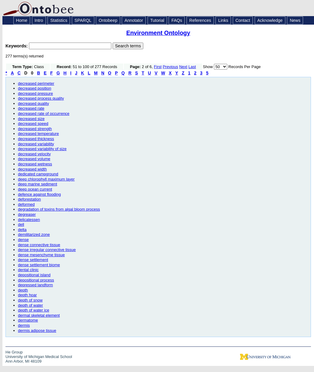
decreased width (32, 169)
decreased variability (36, 144)
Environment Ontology (158, 32)
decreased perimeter (36, 83)
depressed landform (35, 285)
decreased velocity (34, 154)
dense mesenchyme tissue (41, 255)
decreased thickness (36, 138)
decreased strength (35, 128)
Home (21, 20)
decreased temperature (38, 133)
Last (192, 66)
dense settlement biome (39, 265)
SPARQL (83, 20)
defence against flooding (39, 194)
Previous (170, 66)
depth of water (30, 305)
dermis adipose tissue (37, 330)
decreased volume (34, 159)
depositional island (34, 275)
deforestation (29, 199)
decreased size (31, 118)
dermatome (28, 320)
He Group (14, 352)
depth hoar (27, 295)
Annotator (133, 20)
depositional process (36, 280)
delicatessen (29, 219)
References (200, 20)
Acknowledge (270, 20)
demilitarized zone (34, 234)
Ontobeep (108, 20)
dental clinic (28, 269)
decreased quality (33, 103)
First (158, 66)
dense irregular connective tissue (47, 249)
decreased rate (31, 108)
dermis (24, 325)
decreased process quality (41, 98)
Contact (243, 20)
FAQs (176, 20)
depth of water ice (33, 310)
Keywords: (17, 45)
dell (21, 224)
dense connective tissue (39, 245)
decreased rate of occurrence (43, 113)
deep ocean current (35, 189)
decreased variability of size (42, 148)
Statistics (58, 20)
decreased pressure (35, 93)
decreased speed (33, 123)
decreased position (34, 88)
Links (223, 20)
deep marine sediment (37, 184)
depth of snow (30, 300)
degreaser (27, 214)
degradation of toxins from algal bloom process (59, 209)
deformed (26, 204)
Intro (39, 20)
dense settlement (33, 259)
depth (23, 290)
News (295, 20)
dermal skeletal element (39, 315)
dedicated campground (38, 174)
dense (23, 239)
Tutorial (157, 20)
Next (183, 66)
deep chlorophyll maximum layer (46, 179)
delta (22, 229)
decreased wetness (35, 164)
